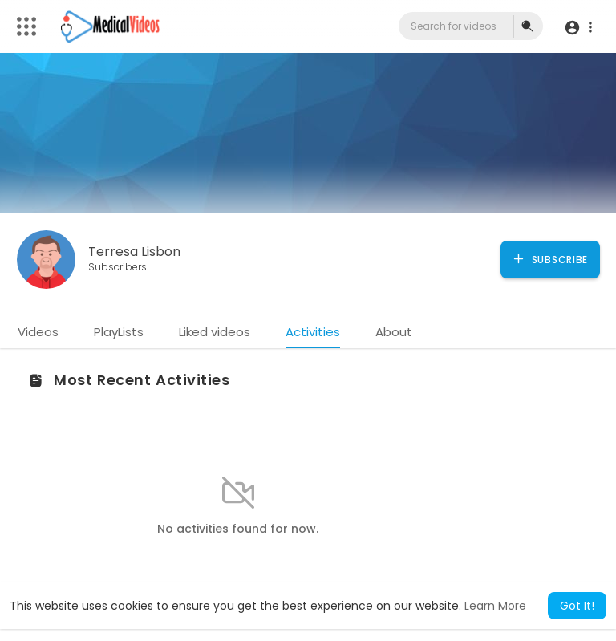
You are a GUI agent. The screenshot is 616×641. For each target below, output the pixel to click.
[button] (578, 27)
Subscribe (550, 259)
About (393, 331)
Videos (38, 331)
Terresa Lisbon (134, 251)
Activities (313, 331)
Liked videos (214, 331)
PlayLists (119, 331)
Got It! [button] (577, 606)
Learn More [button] (495, 606)
